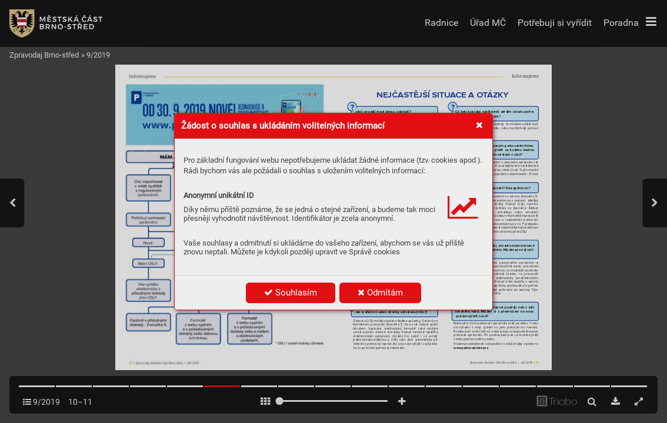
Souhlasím (290, 292)
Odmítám (380, 292)
